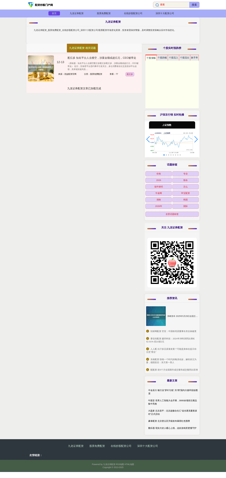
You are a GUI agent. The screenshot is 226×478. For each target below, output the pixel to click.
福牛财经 (158, 186)
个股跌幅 (162, 57)
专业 (185, 173)
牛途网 (158, 193)
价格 (159, 173)
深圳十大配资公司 (165, 13)
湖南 (159, 199)
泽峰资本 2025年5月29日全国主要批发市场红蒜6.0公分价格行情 (196, 316)
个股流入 (173, 57)
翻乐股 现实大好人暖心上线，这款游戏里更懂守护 (172, 428)
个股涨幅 (151, 58)
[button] (148, 139)
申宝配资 (185, 193)
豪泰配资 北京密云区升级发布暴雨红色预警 (169, 421)
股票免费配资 (104, 13)
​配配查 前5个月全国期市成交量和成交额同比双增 (174, 369)
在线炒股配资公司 (133, 13)
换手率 (194, 57)
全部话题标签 (172, 214)
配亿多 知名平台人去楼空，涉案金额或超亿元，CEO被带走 (102, 57)
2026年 (158, 206)
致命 (185, 180)
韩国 (185, 199)
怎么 (185, 186)
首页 (54, 13)
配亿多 (130, 74)
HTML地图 (129, 464)
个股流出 (184, 57)
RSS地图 (120, 464)
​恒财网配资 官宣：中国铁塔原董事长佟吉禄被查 (173, 331)
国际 (185, 206)
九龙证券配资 (77, 13)
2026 (158, 180)
